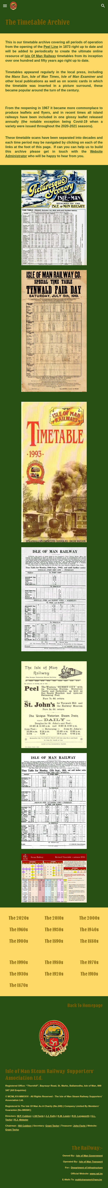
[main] (54, 22)
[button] (5, 5)
